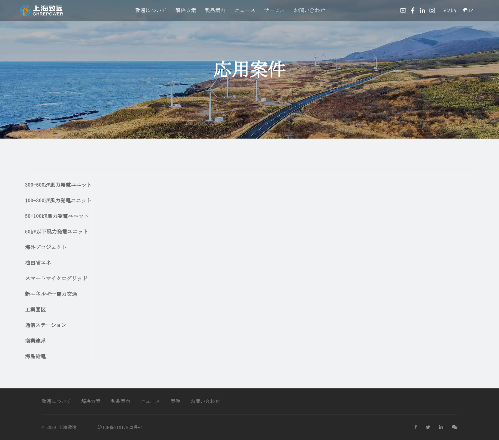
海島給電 (35, 356)
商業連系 (35, 340)
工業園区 (35, 309)
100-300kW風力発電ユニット (58, 200)
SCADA (449, 10)
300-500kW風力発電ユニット (58, 184)
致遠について (150, 10)
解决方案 (90, 401)
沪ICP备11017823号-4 (120, 427)
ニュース (245, 10)
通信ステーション (46, 325)
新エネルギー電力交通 (51, 294)
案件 (175, 401)
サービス (274, 10)
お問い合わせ (309, 10)
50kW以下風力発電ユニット (56, 231)
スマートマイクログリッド (56, 278)
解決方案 (185, 10)
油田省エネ (38, 262)
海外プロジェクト (46, 247)
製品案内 (215, 10)
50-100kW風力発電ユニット (57, 216)
